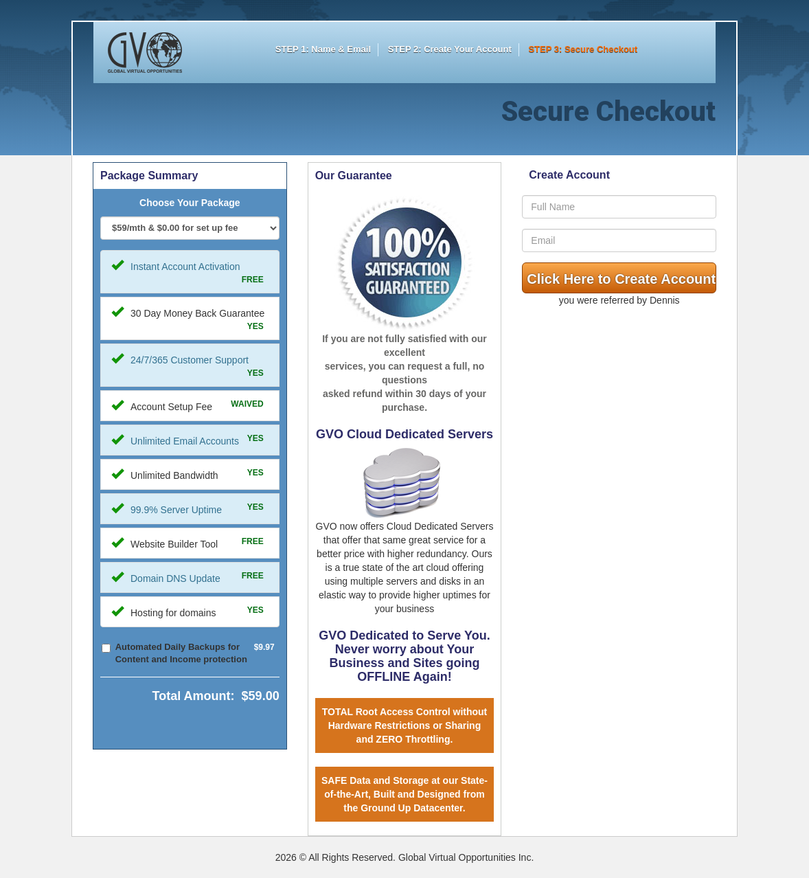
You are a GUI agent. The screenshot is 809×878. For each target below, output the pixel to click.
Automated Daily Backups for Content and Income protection (181, 653)
